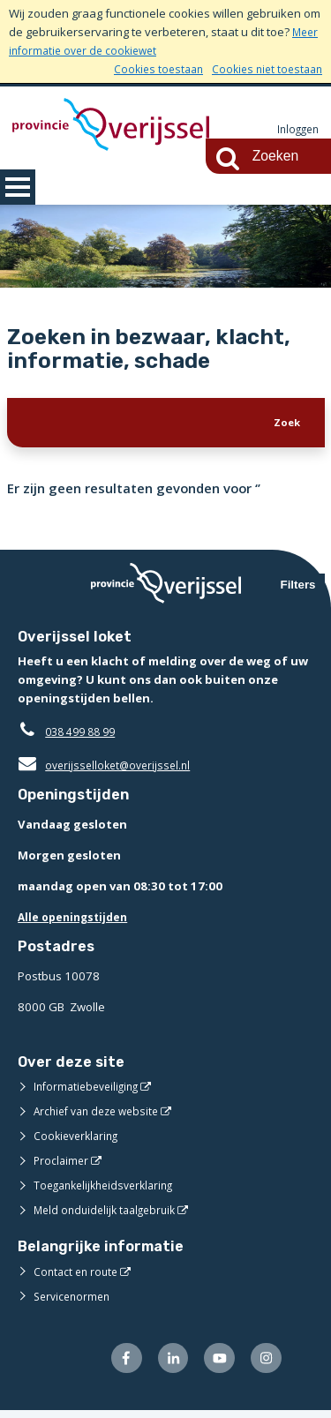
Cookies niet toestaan (263, 69)
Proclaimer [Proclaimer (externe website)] (62, 1165)
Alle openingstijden (76, 921)
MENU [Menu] (17, 187)
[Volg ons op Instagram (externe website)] (264, 1364)
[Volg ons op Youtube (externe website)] (215, 1364)
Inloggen (296, 130)
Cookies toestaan (149, 69)
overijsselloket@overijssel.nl (108, 769)
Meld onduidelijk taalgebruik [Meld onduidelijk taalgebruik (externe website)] (109, 1214)
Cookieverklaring (79, 1140)
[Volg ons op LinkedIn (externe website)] (164, 1364)
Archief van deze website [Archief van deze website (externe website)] (101, 1115)
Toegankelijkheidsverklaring (109, 1189)
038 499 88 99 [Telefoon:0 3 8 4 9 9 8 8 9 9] (84, 736)
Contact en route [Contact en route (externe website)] (78, 1276)
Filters (298, 589)
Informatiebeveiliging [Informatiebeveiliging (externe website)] (90, 1091)
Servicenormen (75, 1301)
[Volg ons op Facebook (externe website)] (115, 1364)
